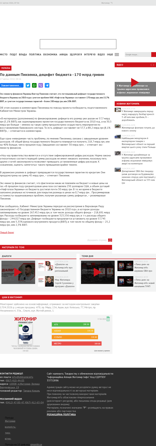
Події (13, 54)
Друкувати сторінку (97, 240)
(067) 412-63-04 (34, 402)
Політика (35, 54)
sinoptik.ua (36, 444)
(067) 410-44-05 (15, 380)
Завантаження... (11, 85)
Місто (4, 54)
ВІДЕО (101, 54)
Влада (23, 54)
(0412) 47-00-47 (15, 402)
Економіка (50, 54)
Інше (110, 54)
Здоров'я (76, 54)
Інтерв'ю (90, 54)
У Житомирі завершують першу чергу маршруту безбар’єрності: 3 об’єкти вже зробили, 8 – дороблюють (138, 115)
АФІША (63, 54)
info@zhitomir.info (22, 377)
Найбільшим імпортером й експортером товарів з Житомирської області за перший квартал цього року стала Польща (138, 143)
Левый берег (7, 232)
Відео (120, 64)
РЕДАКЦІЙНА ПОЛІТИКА (61, 414)
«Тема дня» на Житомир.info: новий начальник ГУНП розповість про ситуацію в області (144, 286)
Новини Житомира (128, 103)
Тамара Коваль (31, 390)
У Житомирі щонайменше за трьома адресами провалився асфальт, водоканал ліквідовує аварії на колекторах (137, 159)
